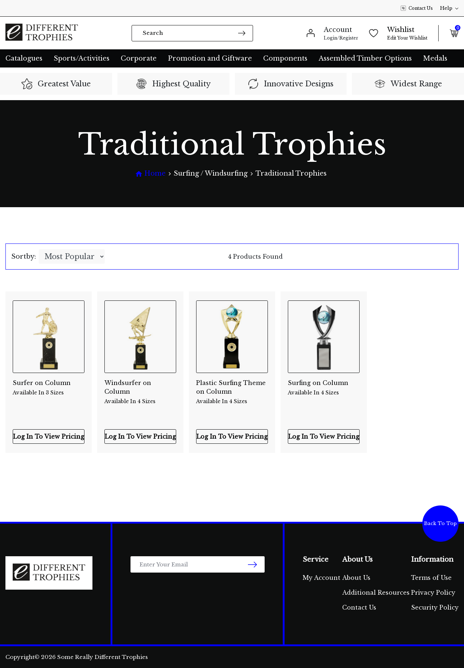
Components (285, 58)
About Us (356, 577)
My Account (321, 577)
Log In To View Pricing (48, 436)
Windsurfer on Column (140, 388)
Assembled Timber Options (365, 58)
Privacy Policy (433, 592)
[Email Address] (197, 564)
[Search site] (242, 33)
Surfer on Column (48, 388)
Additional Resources (376, 592)
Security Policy (435, 607)
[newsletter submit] (252, 564)
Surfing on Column (324, 388)
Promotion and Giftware (210, 58)
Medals (435, 58)
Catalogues (23, 58)
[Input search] (192, 33)
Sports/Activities (81, 58)
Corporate (139, 58)
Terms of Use (431, 577)
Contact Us (417, 8)
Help (449, 8)
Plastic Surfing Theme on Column (232, 388)
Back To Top (440, 523)
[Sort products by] (72, 256)
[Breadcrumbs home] (150, 174)
